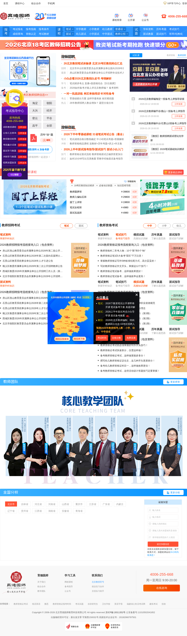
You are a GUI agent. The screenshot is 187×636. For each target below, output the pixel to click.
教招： (101, 320)
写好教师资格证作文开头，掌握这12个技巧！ (124, 266)
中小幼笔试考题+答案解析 (110, 139)
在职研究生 (93, 604)
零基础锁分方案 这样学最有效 (85, 98)
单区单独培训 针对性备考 (99, 93)
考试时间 (102, 338)
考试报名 (18, 29)
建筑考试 (153, 604)
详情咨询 (132, 181)
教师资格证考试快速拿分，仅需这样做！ (121, 350)
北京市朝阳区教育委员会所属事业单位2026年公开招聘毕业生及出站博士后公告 (44, 276)
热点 (63, 103)
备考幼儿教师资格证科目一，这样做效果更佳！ (125, 365)
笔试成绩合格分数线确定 (83, 139)
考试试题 (79, 604)
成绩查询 (18, 33)
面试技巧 (161, 33)
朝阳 (49, 103)
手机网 (51, 3)
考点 (63, 98)
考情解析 (106, 78)
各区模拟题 (108, 98)
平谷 (49, 118)
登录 (184, 3)
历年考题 (161, 29)
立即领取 (22, 145)
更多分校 (175, 492)
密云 (35, 118)
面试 (63, 158)
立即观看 (178, 104)
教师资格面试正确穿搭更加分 (107, 154)
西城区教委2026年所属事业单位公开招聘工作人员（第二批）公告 (37, 271)
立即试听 (22, 127)
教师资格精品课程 (79, 143)
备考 (63, 87)
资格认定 (31, 33)
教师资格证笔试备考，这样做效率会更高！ (123, 276)
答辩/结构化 (176, 33)
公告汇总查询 (9, 133)
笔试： (101, 303)
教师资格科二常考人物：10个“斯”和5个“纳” (123, 250)
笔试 (63, 139)
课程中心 (19, 3)
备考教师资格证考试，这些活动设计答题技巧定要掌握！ (130, 370)
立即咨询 (22, 163)
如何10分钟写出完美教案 (83, 158)
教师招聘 (182, 55)
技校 (164, 604)
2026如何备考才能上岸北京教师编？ (89, 87)
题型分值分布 (106, 103)
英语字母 (118, 604)
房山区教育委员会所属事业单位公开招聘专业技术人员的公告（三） (105, 72)
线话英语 (36, 604)
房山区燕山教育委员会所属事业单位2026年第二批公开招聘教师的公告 (40, 250)
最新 (63, 72)
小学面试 (94, 33)
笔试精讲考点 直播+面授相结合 (86, 83)
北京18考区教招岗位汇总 (107, 63)
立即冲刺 (22, 157)
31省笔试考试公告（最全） (108, 134)
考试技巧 (174, 29)
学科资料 (148, 29)
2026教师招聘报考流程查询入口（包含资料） (27, 244)
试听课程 (30, 172)
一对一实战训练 (73, 93)
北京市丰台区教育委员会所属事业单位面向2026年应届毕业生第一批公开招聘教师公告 (115, 68)
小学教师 (94, 29)
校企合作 (36, 3)
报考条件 (44, 29)
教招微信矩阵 (9, 139)
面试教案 (148, 33)
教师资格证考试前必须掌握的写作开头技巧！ (124, 345)
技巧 (63, 154)
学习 (63, 83)
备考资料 (113, 87)
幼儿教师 (107, 29)
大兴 (35, 110)
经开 (49, 110)
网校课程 (69, 582)
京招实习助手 (98, 591)
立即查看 (22, 133)
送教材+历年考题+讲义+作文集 (105, 143)
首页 (5, 3)
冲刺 (63, 143)
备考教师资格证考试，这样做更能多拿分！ (123, 355)
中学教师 (81, 29)
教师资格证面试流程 (80, 154)
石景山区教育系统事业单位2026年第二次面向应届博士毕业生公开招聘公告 (42, 255)
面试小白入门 (115, 149)
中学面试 (107, 33)
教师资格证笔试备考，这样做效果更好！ (121, 271)
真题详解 (130, 307)
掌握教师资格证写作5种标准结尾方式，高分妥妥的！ (128, 260)
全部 (49, 125)
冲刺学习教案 (9, 156)
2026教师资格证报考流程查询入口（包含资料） (127, 244)
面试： (101, 311)
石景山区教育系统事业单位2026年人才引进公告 (28, 260)
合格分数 (116, 338)
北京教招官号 (98, 582)
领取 (46, 140)
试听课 (136, 55)
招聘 (63, 68)
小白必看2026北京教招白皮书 (82, 78)
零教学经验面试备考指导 (110, 158)
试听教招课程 (9, 127)
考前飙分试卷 (9, 145)
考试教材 (44, 33)
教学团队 (41, 591)
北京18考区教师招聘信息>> (31, 94)
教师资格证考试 (21, 604)
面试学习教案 (9, 150)
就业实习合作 (98, 586)
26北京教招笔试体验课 (77, 63)
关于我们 (41, 582)
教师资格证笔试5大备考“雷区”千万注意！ (122, 255)
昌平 (35, 125)
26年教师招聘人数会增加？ (84, 103)
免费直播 (131, 338)
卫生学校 (106, 604)
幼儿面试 (81, 33)
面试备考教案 (120, 315)
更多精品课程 (175, 172)
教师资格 (171, 55)
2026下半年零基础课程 (78, 134)
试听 (134, 191)
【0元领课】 (110, 83)
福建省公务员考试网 (136, 604)
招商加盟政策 (9, 162)
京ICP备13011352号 (115, 612)
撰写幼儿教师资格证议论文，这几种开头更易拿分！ (127, 360)
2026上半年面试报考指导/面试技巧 (85, 149)
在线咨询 (161, 588)
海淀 (35, 103)
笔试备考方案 (118, 307)
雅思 (46, 604)
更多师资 (175, 381)
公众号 (68, 591)
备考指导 (69, 586)
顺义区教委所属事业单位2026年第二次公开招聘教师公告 (33, 266)
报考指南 (31, 29)
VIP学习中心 (174, 3)
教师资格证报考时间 (62, 604)
